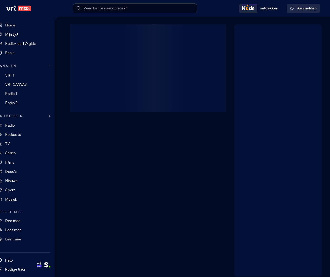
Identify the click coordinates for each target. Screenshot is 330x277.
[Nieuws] (31, 181)
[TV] (31, 144)
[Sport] (31, 190)
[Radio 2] (31, 103)
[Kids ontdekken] (259, 8)
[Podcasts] (31, 134)
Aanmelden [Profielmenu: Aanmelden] (303, 8)
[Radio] (31, 125)
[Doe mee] (31, 220)
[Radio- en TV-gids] (31, 43)
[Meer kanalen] (56, 66)
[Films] (31, 162)
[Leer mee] (31, 239)
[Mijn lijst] (31, 34)
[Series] (31, 153)
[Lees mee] (31, 230)
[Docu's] (31, 171)
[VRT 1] (31, 75)
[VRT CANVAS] (31, 84)
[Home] (31, 25)
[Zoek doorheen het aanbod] (56, 116)
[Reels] (31, 53)
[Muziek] (31, 199)
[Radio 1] (31, 93)
